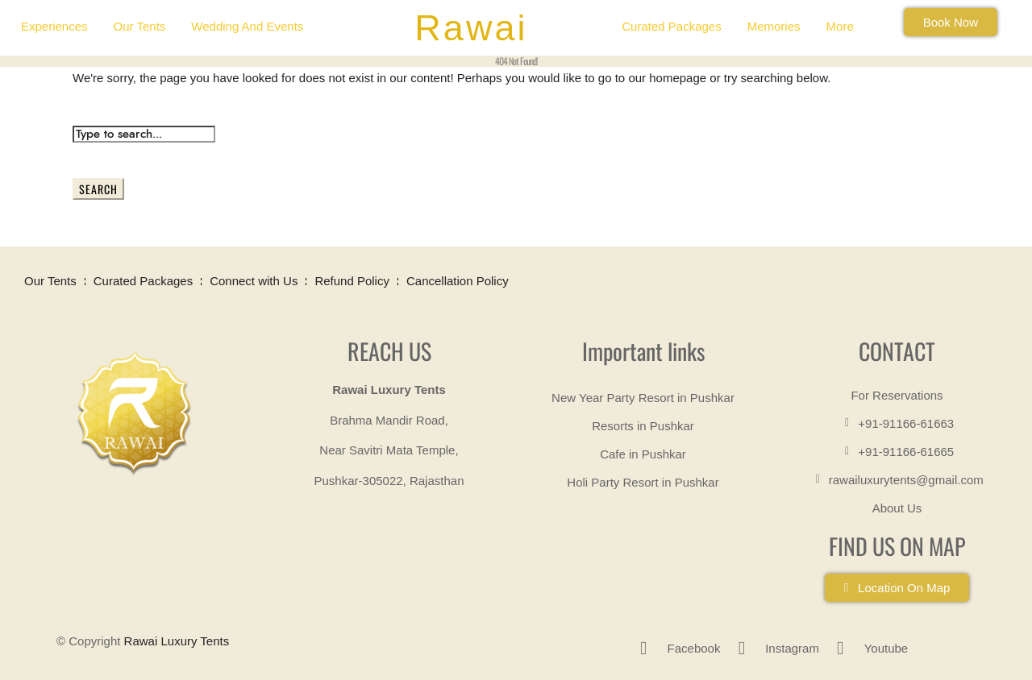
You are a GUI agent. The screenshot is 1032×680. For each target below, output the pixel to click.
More (840, 26)
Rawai (470, 27)
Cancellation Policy (457, 281)
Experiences (54, 26)
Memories (774, 26)
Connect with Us (254, 281)
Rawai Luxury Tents (177, 641)
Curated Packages (671, 26)
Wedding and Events (247, 26)
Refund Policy (351, 281)
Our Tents (140, 26)
